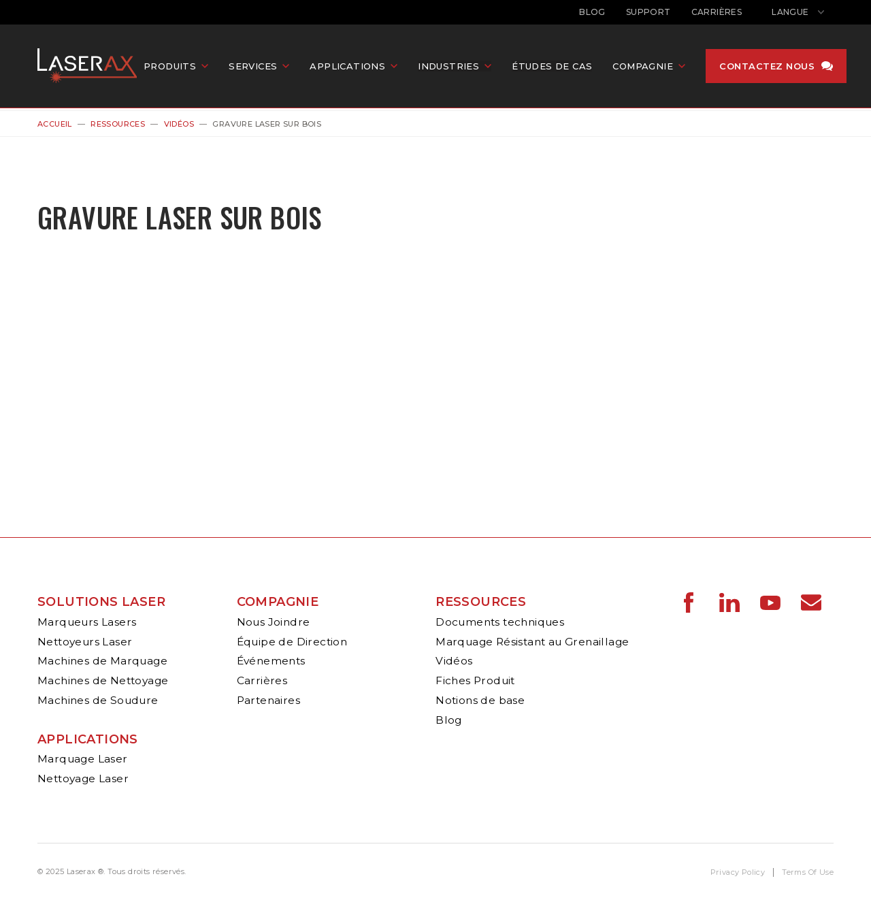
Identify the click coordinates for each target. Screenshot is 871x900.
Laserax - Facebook (688, 602)
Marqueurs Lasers (86, 621)
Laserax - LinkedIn (729, 602)
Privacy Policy (738, 872)
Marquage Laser (82, 758)
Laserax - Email (811, 602)
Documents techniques (500, 621)
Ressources (118, 124)
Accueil (54, 124)
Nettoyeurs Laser (84, 641)
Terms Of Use (808, 872)
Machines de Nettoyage (102, 680)
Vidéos (179, 124)
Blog (592, 12)
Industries (458, 67)
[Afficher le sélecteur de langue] (798, 12)
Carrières (716, 12)
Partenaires (268, 700)
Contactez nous (776, 67)
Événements (271, 660)
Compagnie (278, 601)
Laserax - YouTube (770, 602)
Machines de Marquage (102, 660)
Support (648, 12)
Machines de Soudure (98, 700)
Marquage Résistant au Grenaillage (532, 641)
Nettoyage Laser (83, 778)
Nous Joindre (273, 621)
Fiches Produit (475, 680)
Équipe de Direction (292, 641)
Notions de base (480, 700)
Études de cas (561, 67)
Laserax (95, 67)
